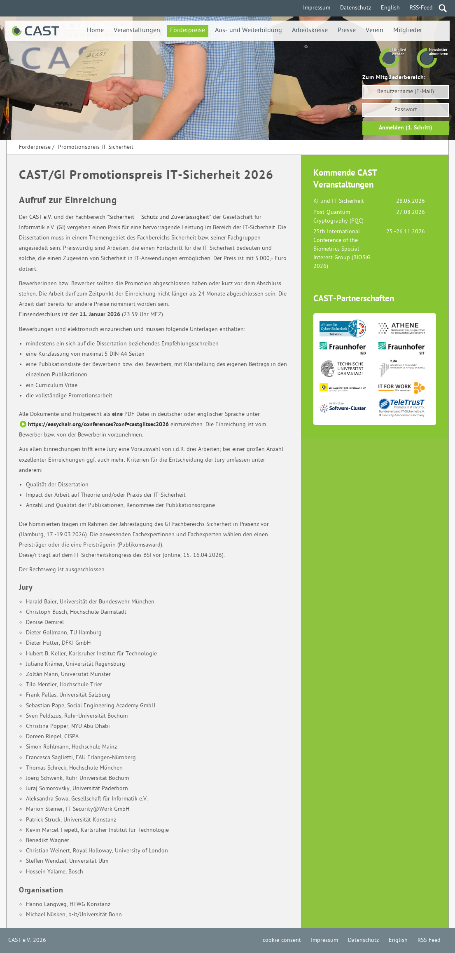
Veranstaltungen (137, 30)
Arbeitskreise (310, 30)
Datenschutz (355, 8)
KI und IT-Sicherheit (338, 201)
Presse (347, 30)
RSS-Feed (421, 8)
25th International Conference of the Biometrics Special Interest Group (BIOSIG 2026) (342, 249)
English (390, 8)
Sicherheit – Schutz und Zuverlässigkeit (159, 217)
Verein (374, 30)
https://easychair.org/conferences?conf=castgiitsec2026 (98, 425)
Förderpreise (187, 30)
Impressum (316, 8)
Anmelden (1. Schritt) (405, 128)
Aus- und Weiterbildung (248, 30)
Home (95, 30)
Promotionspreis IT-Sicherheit (95, 147)
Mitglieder (407, 30)
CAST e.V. (40, 217)
